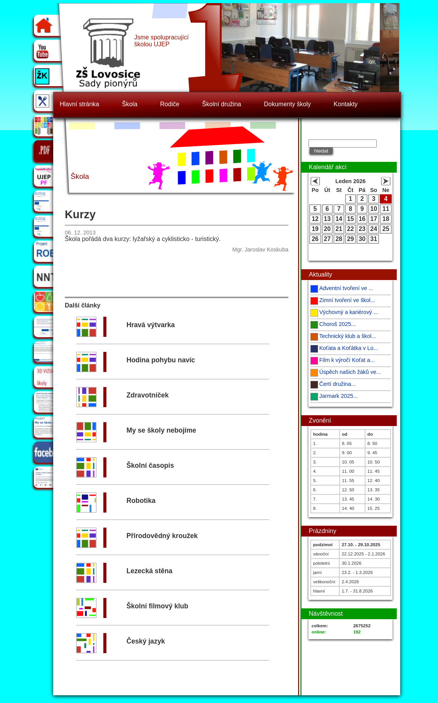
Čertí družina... (337, 384)
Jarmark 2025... (338, 396)
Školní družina (221, 104)
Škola (129, 104)
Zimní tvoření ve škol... (347, 300)
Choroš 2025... (337, 324)
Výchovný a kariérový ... (348, 312)
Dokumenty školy (287, 104)
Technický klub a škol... (347, 336)
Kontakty (345, 104)
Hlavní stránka (79, 104)
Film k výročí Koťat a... (347, 360)
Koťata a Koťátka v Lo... (348, 348)
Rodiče (169, 104)
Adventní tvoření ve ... (346, 288)
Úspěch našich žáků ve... (350, 372)
